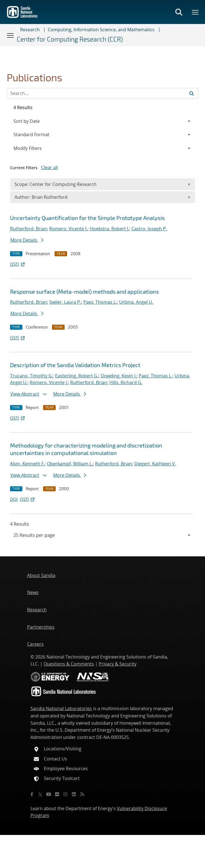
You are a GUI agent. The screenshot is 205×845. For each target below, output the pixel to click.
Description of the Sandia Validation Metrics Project (75, 365)
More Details (26, 240)
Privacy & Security (117, 664)
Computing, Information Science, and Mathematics (101, 30)
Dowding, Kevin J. (118, 376)
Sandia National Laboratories (61, 708)
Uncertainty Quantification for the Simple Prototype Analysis (87, 217)
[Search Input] (102, 93)
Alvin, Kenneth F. (27, 464)
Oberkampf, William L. (70, 464)
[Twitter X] (40, 794)
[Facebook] (32, 794)
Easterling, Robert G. (76, 376)
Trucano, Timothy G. (31, 376)
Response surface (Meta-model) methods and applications (84, 291)
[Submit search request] (191, 93)
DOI (14, 499)
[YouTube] (48, 794)
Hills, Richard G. (125, 382)
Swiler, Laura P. (65, 302)
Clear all (49, 167)
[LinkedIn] (74, 794)
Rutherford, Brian (28, 229)
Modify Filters (35, 148)
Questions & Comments (69, 664)
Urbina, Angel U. (136, 302)
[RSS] (82, 794)
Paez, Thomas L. (100, 302)
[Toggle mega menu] (195, 12)
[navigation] (102, 535)
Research (30, 30)
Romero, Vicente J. (68, 229)
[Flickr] (57, 794)
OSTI (18, 264)
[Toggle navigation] (10, 35)
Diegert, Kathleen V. (155, 464)
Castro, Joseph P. (149, 229)
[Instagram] (65, 794)
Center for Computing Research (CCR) (70, 39)
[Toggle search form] (179, 12)
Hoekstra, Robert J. (109, 229)
